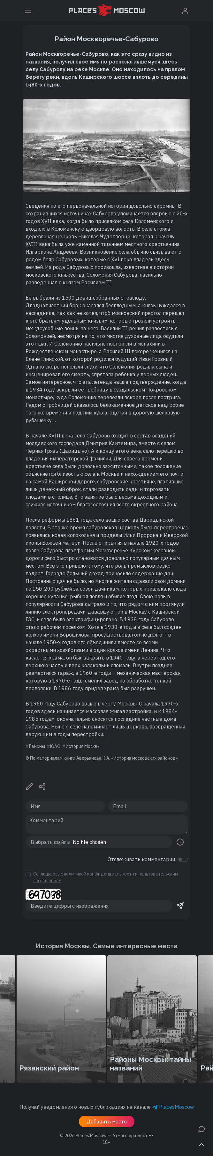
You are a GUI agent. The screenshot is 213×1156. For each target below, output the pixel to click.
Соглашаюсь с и (105, 877)
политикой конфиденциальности (99, 874)
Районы (37, 746)
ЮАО (55, 746)
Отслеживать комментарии (141, 859)
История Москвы (83, 746)
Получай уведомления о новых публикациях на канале (106, 1107)
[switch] (183, 859)
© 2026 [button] (106, 1135)
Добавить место (107, 1121)
